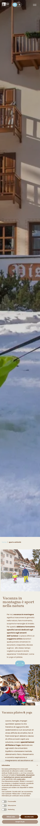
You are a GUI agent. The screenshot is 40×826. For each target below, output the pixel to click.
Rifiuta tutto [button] (11, 817)
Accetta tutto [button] (29, 817)
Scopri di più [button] (20, 822)
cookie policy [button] (21, 779)
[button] (37, 765)
